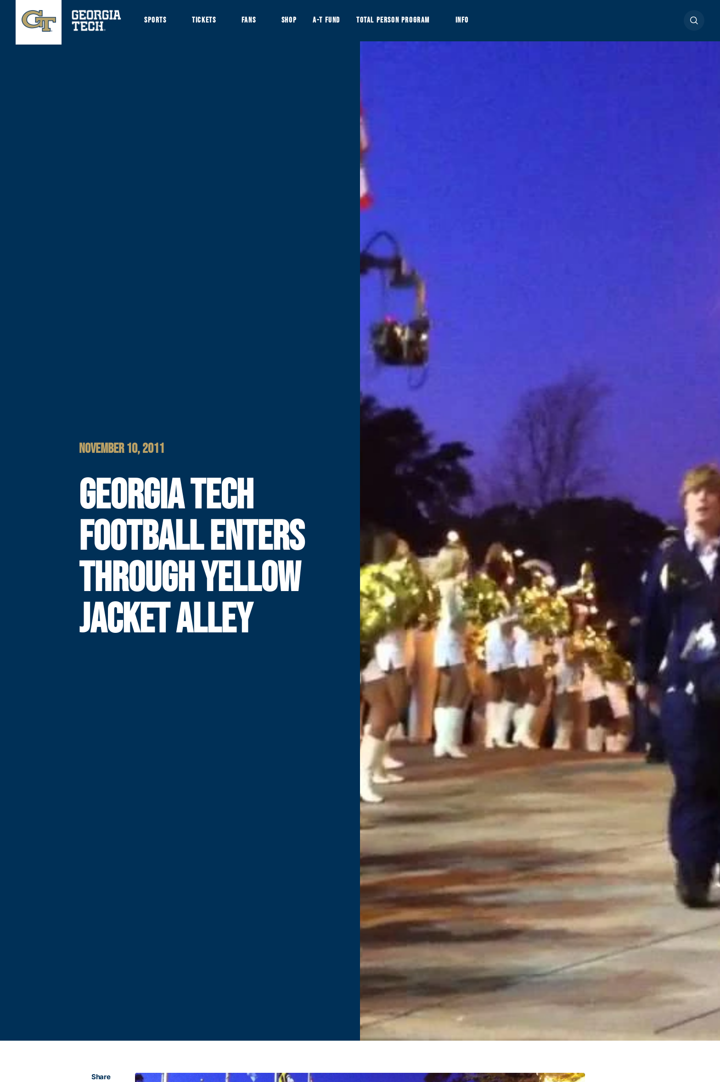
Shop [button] (302, 23)
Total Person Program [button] (415, 23)
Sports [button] (156, 23)
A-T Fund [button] (343, 23)
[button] (694, 23)
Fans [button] (259, 23)
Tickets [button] (210, 23)
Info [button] (492, 23)
